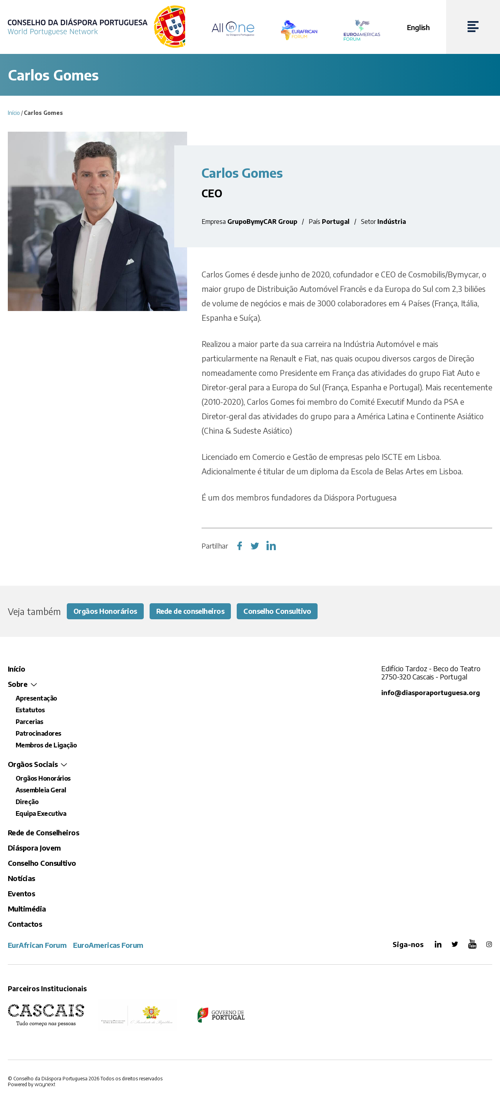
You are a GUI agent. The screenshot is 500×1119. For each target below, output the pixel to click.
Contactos (25, 924)
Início (14, 112)
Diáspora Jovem (34, 848)
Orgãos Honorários (105, 611)
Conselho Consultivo (280, 611)
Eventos (21, 893)
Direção (27, 802)
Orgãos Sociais (32, 764)
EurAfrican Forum (37, 945)
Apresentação (36, 699)
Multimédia (27, 908)
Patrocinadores (38, 734)
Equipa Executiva (41, 814)
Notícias (21, 878)
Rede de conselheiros (192, 611)
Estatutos (30, 710)
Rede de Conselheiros (43, 832)
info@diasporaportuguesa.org (429, 693)
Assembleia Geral (41, 790)
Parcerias (29, 722)
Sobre (17, 684)
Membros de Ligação (46, 745)
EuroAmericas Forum (108, 945)
